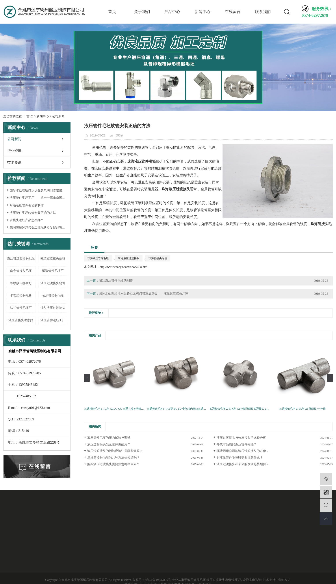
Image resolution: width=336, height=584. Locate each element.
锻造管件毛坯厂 (53, 270)
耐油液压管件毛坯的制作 (27, 205)
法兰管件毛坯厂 (21, 308)
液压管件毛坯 (196, 580)
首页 (112, 11)
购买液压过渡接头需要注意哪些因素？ (113, 464)
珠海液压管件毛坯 (98, 258)
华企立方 (284, 580)
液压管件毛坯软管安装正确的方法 (33, 213)
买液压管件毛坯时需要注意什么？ (240, 457)
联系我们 (263, 11)
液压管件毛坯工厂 (53, 320)
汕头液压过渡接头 (53, 308)
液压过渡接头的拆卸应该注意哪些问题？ (115, 451)
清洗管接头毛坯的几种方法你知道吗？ (113, 457)
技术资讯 (14, 162)
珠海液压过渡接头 (128, 258)
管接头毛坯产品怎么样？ (27, 220)
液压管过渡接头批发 (21, 258)
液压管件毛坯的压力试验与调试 (108, 437)
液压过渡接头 (215, 580)
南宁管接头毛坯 (21, 270)
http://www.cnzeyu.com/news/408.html (124, 267)
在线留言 (233, 11)
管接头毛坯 (233, 580)
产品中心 (172, 11)
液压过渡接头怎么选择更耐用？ (108, 444)
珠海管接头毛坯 (158, 258)
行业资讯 (14, 151)
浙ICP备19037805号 (158, 580)
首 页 (29, 116)
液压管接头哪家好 (21, 320)
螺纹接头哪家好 (21, 283)
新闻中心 (202, 11)
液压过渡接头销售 (53, 283)
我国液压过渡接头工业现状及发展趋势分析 (38, 227)
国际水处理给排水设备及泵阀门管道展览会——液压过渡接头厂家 (38, 190)
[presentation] (87, 378)
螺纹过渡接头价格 (53, 258)
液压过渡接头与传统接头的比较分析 (241, 437)
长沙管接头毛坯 (53, 295)
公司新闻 (58, 116)
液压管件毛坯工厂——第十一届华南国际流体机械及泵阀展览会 (38, 198)
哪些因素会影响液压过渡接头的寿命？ (243, 451)
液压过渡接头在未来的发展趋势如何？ (243, 464)
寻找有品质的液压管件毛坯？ (237, 444)
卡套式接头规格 (21, 295)
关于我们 (142, 11)
